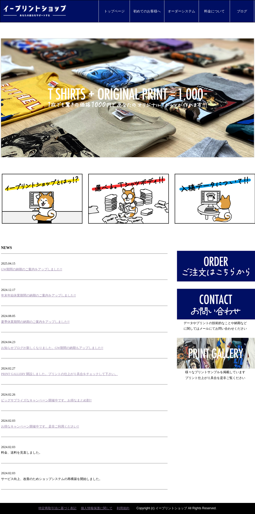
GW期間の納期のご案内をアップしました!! (31, 269)
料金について (214, 11)
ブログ (242, 11)
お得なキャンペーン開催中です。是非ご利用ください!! (40, 426)
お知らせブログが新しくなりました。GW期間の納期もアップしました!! (52, 348)
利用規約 (123, 508)
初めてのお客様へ (147, 11)
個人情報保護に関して (96, 508)
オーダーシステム (181, 11)
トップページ (114, 11)
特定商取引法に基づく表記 (57, 508)
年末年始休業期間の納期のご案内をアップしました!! (38, 295)
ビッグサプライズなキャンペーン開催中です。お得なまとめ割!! (46, 400)
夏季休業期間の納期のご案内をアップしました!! (35, 322)
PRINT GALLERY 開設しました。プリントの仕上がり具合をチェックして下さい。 (59, 374)
